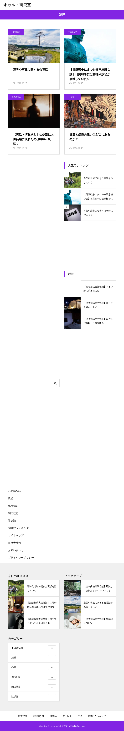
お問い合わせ (16, 550)
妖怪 (72, 97)
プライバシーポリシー (21, 557)
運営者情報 (14, 542)
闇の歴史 (13, 513)
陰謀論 (12, 520)
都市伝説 (16, 32)
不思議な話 (72, 32)
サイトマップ (16, 535)
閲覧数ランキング (18, 528)
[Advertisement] (34, 211)
